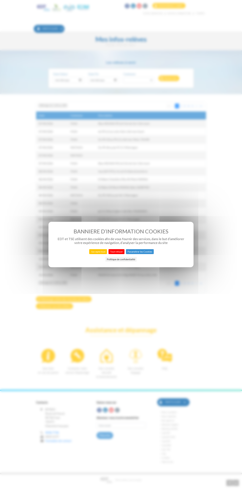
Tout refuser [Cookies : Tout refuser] (116, 251)
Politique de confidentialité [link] (121, 259)
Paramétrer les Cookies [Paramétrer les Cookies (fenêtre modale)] (140, 251)
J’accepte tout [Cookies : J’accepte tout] (98, 251)
